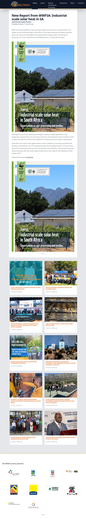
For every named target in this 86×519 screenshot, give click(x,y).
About (42, 3)
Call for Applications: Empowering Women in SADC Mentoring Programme (26, 288)
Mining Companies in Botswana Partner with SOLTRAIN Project (59, 288)
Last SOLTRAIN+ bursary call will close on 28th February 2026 (59, 324)
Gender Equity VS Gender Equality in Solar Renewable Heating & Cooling (23, 438)
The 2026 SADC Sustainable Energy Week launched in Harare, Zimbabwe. (61, 438)
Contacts (81, 3)
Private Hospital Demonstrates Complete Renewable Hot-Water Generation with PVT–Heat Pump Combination (60, 401)
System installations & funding (52, 5)
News (72, 3)
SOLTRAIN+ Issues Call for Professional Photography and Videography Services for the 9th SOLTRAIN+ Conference (61, 363)
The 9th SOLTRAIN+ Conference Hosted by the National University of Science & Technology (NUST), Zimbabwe (24, 325)
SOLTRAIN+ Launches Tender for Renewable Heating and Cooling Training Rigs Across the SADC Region (26, 401)
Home (35, 3)
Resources (63, 3)
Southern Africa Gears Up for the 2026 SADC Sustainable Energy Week (24, 362)
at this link (29, 157)
